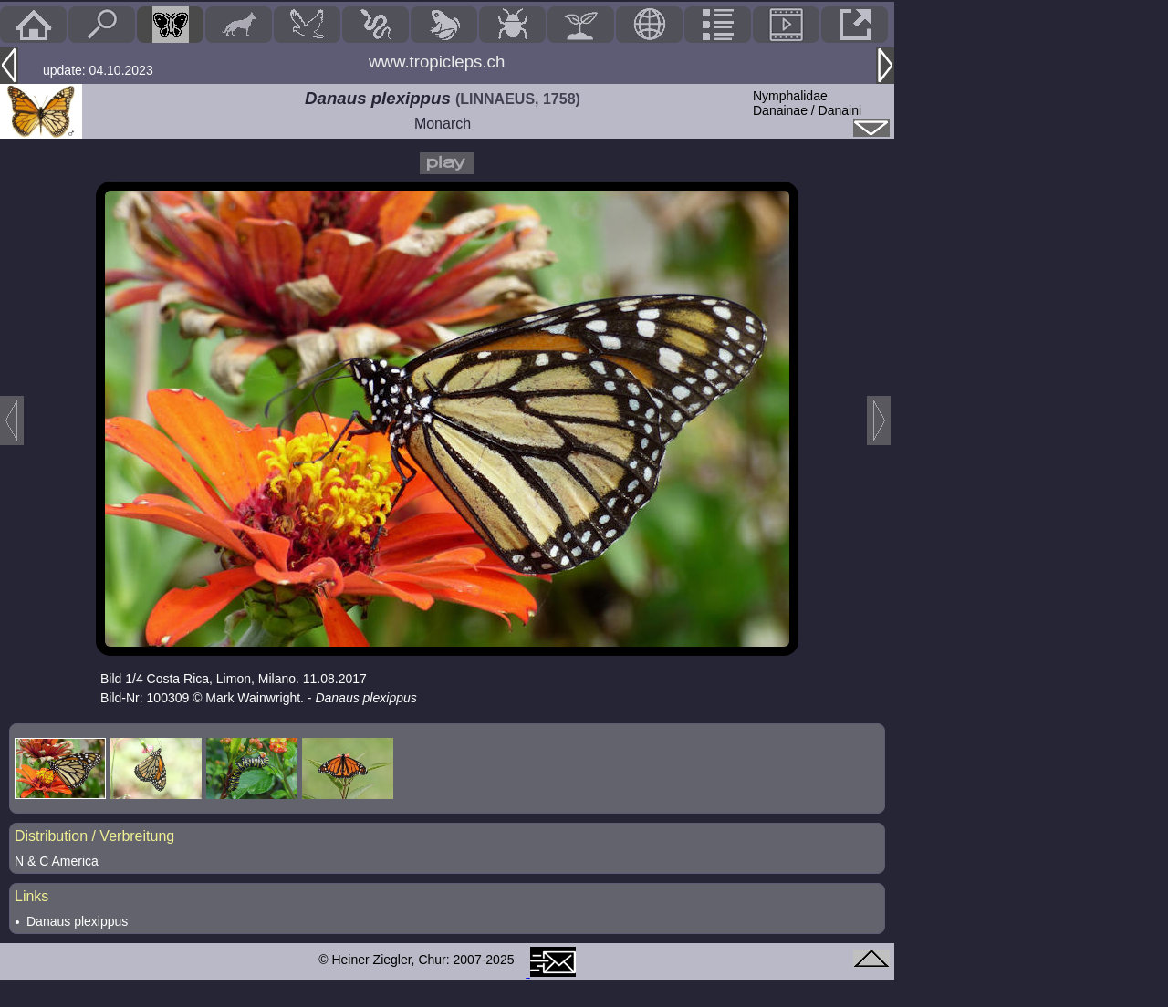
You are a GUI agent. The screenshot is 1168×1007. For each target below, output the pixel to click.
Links (31, 896)
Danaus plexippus (77, 921)
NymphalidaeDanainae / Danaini (807, 103)
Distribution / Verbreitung (94, 836)
